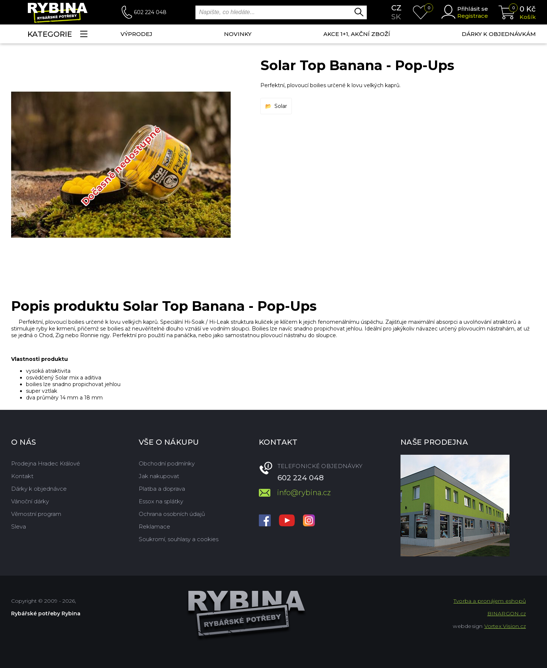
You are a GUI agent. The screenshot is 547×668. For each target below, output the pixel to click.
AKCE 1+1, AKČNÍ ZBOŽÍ (356, 33)
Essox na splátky (161, 501)
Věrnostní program (36, 513)
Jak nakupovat (159, 476)
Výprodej (136, 33)
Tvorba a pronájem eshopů (490, 601)
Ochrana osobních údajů (172, 513)
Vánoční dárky (30, 501)
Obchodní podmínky (167, 463)
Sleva (18, 526)
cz (396, 7)
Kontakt (22, 476)
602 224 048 (150, 12)
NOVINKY (237, 33)
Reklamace (154, 526)
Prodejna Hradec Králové (45, 463)
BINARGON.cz (506, 613)
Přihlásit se (472, 8)
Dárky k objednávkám (499, 33)
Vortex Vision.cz (505, 626)
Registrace (472, 15)
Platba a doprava (162, 488)
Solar (280, 106)
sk (396, 16)
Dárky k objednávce (39, 488)
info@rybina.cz (304, 492)
